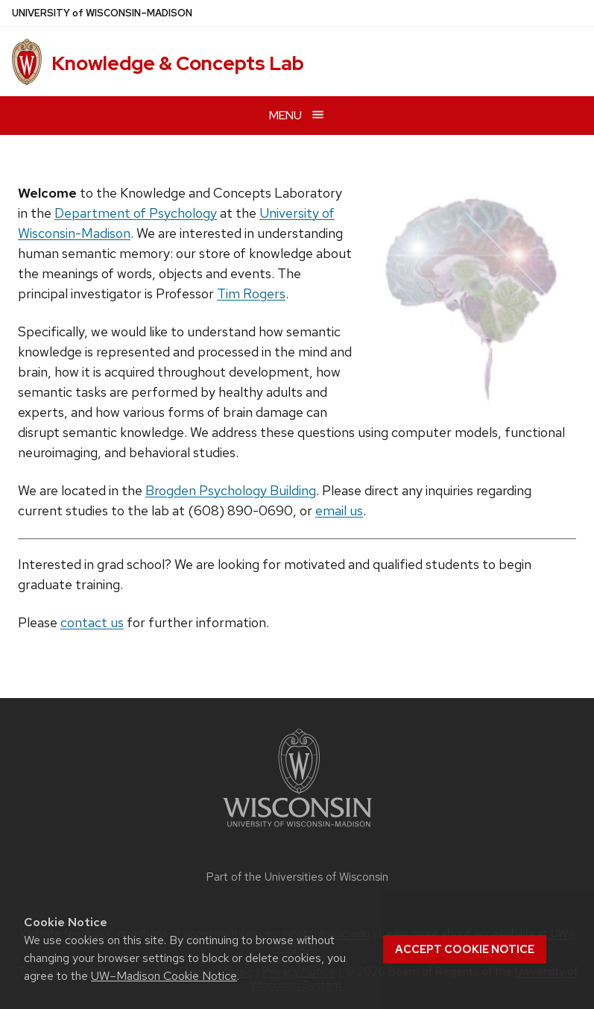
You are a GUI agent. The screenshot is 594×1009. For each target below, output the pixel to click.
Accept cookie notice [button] (464, 949)
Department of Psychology (135, 212)
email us (339, 510)
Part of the (297, 877)
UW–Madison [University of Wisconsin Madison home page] (102, 13)
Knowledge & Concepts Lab (177, 63)
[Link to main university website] (297, 829)
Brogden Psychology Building (230, 490)
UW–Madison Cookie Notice (164, 976)
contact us (92, 622)
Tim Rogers (251, 293)
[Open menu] (297, 115)
